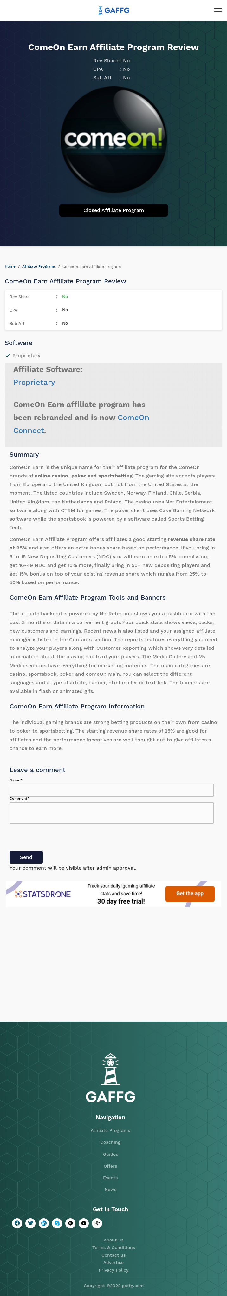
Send (26, 857)
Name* (16, 780)
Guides (110, 1154)
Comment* (19, 798)
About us (113, 1239)
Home (10, 266)
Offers (110, 1165)
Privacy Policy (113, 1270)
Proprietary (34, 382)
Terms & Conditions (113, 1247)
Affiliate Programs (39, 266)
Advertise (113, 1262)
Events (110, 1177)
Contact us (113, 1255)
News (110, 1189)
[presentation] (58, 838)
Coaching (110, 1142)
